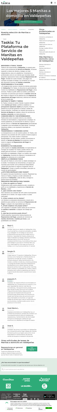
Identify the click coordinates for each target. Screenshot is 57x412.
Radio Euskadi (44, 380)
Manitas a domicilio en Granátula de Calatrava (47, 76)
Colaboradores (17, 398)
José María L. (13, 308)
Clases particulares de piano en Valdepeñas (47, 52)
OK (48, 408)
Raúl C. (10, 226)
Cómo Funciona (3, 394)
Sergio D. (11, 251)
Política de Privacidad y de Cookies (44, 405)
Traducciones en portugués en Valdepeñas (47, 41)
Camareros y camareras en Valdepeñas (46, 38)
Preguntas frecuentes (4, 397)
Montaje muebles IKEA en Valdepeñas (46, 49)
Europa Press (26, 380)
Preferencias (20, 408)
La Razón (26, 386)
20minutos (8, 386)
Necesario (10, 408)
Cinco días (8, 380)
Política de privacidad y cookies (8, 395)
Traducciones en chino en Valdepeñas (45, 45)
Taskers (3, 29)
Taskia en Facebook (34, 399)
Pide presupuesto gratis (28, 22)
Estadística (29, 408)
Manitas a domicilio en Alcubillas (47, 79)
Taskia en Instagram (31, 399)
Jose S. (10, 326)
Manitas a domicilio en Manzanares (45, 73)
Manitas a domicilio (12, 29)
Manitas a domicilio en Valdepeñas (45, 69)
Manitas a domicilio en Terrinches (45, 65)
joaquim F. (12, 279)
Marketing (10, 409)
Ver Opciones (40, 409)
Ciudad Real (22, 29)
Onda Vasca (44, 386)
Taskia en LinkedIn (38, 399)
